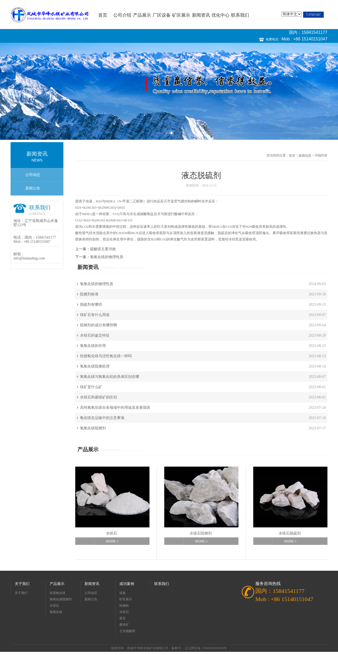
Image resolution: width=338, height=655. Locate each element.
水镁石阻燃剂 (201, 533)
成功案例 (126, 584)
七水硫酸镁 (127, 631)
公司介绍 (122, 15)
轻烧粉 (124, 605)
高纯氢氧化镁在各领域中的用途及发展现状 (115, 408)
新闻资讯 (201, 15)
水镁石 (111, 533)
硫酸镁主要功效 (103, 249)
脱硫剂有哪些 (91, 304)
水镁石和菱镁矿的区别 (98, 397)
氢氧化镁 (56, 612)
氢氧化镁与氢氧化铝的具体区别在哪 (109, 377)
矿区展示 (181, 15)
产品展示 (142, 15)
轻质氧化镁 (57, 593)
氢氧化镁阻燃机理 (95, 366)
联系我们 (240, 15)
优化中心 (220, 15)
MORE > (112, 541)
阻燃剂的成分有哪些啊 (98, 325)
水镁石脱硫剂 (290, 533)
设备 (122, 593)
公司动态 (32, 175)
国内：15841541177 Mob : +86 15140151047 (304, 35)
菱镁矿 (124, 624)
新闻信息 (305, 155)
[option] (169, 91)
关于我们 (22, 584)
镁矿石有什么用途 (95, 315)
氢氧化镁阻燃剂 (93, 428)
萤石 (122, 618)
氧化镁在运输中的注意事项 (102, 418)
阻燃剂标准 (89, 294)
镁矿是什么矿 (91, 387)
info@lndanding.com (29, 258)
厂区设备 (162, 15)
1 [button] (166, 133)
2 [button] (171, 133)
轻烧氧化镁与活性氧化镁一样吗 (106, 356)
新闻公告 (32, 188)
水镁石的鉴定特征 (95, 335)
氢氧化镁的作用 (93, 346)
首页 (102, 15)
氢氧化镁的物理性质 (106, 257)
